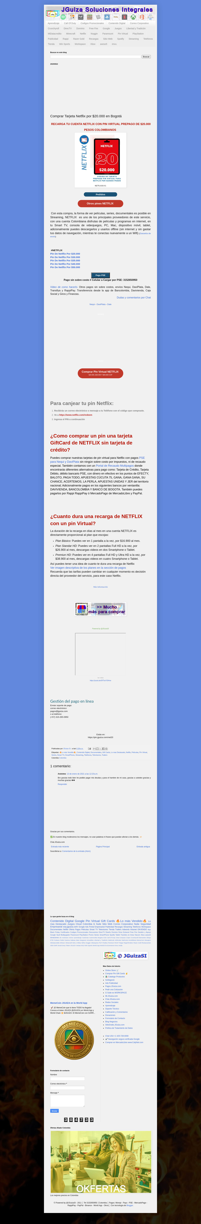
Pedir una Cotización (114, 989)
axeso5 (103, 44)
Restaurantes (146, 943)
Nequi (92, 304)
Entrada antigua (143, 847)
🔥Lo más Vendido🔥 (68, 752)
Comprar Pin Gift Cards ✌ (116, 973)
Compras (123, 937)
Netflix (83, 33)
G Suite (97, 924)
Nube (136, 924)
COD (104, 937)
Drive (120, 932)
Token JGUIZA (71, 945)
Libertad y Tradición (136, 28)
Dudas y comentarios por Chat (134, 297)
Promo (91, 935)
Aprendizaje (53, 23)
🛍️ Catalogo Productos (115, 977)
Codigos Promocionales (92, 23)
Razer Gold (78, 39)
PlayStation (138, 33)
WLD (82, 945)
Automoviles (93, 937)
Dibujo (149, 937)
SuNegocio (110, 980)
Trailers (104, 755)
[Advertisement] (100, 89)
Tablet (118, 935)
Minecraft (70, 33)
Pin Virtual (123, 33)
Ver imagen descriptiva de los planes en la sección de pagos (88, 567)
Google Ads (83, 927)
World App (96, 945)
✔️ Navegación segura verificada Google (122, 1039)
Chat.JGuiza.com (112, 999)
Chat (117, 937)
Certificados (64, 932)
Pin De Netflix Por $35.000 (65, 260)
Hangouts (83, 940)
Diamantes (142, 937)
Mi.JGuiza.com (111, 996)
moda (120, 945)
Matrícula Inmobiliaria (129, 940)
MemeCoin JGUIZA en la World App (68, 1003)
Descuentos (93, 932)
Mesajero (148, 940)
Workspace (80, 44)
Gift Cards (106, 752)
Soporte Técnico (112, 1009)
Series (54, 755)
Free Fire (93, 28)
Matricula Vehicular (114, 940)
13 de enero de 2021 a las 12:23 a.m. (82, 774)
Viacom (137, 935)
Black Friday (55, 932)
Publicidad (53, 39)
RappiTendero (128, 943)
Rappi (66, 39)
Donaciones (110, 1015)
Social (59, 945)
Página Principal (103, 847)
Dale (109, 304)
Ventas (78, 945)
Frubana (56, 940)
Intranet (133, 929)
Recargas (93, 39)
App (149, 929)
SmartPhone (70, 755)
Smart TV (60, 755)
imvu (114, 44)
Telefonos (148, 39)
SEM (52, 945)
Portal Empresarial (97, 927)
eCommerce (110, 945)
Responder (62, 784)
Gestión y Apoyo (144, 932)
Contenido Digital (117, 23)
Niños (83, 943)
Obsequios (94, 943)
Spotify (120, 39)
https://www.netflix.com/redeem (75, 415)
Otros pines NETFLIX (101, 203)
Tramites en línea (127, 935)
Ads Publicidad (111, 983)
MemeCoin (140, 940)
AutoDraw (85, 937)
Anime (71, 937)
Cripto (128, 937)
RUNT (116, 943)
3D (60, 937)
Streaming (134, 39)
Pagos (77, 929)
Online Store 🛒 (112, 970)
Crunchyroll (53, 28)
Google (106, 28)
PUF (100, 943)
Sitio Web (108, 39)
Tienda (51, 44)
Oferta (71, 929)
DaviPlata (101, 304)
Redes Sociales (111, 1002)
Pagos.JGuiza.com (113, 986)
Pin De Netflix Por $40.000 (65, 264)
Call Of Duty (70, 23)
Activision (65, 937)
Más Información (100, 587)
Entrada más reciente (60, 847)
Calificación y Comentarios (116, 1012)
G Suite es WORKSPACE (116, 993)
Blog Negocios (111, 1022)
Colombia (62, 758)
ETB (51, 940)
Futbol (62, 940)
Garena (67, 940)
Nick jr (74, 943)
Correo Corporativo (139, 23)
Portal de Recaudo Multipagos (115, 465)
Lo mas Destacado (118, 752)
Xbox (92, 44)
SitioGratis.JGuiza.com (115, 1025)
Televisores (96, 755)
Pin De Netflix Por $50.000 (65, 267)
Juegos (118, 28)
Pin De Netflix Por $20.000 (65, 253)
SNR (55, 945)
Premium (111, 943)
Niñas (79, 943)
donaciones (54, 937)
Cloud (79, 924)
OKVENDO (142, 929)
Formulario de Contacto (115, 1018)
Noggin (94, 33)
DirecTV (68, 28)
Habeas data (74, 940)
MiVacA (62, 943)
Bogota (100, 937)
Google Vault (55, 935)
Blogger (130, 1205)
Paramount (107, 33)
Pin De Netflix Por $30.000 (65, 257)
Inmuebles (90, 940)
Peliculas (135, 752)
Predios (105, 943)
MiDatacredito (54, 33)
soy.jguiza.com (70, 926)
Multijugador (65, 935)
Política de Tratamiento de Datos (119, 1028)
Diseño (108, 932)
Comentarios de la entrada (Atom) (76, 851)
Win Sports (64, 44)
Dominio (80, 28)
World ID (103, 945)
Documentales (96, 752)
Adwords (126, 929)
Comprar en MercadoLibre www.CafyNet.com (124, 1042)
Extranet (126, 932)
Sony (63, 945)
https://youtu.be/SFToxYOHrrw (100, 680)
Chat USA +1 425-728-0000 (117, 1036)
